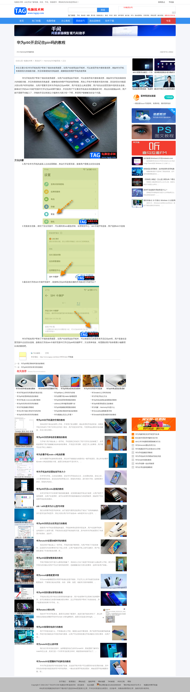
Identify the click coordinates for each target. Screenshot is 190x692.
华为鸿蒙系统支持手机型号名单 (147, 434)
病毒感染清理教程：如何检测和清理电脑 (159, 169)
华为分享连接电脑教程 (143, 467)
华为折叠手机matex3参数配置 (65, 396)
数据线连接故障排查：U (24, 629)
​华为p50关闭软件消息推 (93, 389)
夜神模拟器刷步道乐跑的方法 (164, 72)
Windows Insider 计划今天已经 (24, 507)
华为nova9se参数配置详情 (102, 411)
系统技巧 (38, 61)
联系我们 (72, 681)
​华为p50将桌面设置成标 (115, 389)
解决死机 (160, 15)
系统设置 (153, 15)
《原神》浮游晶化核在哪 (24, 553)
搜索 (103, 10)
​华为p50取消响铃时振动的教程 (33, 363)
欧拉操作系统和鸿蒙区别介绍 (146, 438)
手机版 (171, 2)
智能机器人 (100, 15)
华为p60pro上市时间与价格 (64, 393)
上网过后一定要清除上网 (24, 538)
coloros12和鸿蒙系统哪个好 (64, 404)
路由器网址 (138, 15)
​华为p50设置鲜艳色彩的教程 (27, 396)
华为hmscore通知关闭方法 (145, 445)
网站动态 (82, 681)
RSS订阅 (121, 681)
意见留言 (80, 685)
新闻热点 (161, 2)
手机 (78, 15)
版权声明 (91, 681)
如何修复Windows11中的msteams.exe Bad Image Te (158, 158)
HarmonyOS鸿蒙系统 (27, 52)
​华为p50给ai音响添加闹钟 (70, 389)
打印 (47, 353)
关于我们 (62, 681)
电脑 (88, 15)
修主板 (127, 15)
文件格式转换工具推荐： (24, 644)
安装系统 (146, 15)
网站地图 (101, 681)
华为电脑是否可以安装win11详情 (147, 449)
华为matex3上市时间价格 (101, 393)
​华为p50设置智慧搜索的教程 (65, 400)
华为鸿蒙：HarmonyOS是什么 (103, 407)
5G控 (111, 15)
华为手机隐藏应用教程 (25, 407)
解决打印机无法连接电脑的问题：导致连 (164, 89)
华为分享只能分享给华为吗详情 (29, 411)
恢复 (115, 15)
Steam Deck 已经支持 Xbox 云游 (24, 447)
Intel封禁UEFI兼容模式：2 (24, 522)
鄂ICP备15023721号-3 (132, 685)
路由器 (83, 15)
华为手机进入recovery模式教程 (28, 400)
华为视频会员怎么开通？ (63, 415)
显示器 (93, 15)
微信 (106, 15)
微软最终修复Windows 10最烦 (24, 492)
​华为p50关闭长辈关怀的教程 (32, 367)
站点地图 (90, 685)
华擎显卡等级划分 (24, 613)
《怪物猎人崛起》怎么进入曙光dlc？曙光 (159, 179)
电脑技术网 (28, 61)
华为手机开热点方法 (99, 396)
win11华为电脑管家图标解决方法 (147, 441)
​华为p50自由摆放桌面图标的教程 (104, 400)
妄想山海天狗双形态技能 (24, 583)
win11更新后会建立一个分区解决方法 (143, 72)
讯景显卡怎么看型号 (24, 598)
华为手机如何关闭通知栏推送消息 (29, 393)
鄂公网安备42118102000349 (109, 685)
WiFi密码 (121, 15)
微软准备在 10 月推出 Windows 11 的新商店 (159, 200)
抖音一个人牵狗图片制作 (24, 462)
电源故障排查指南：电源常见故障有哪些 (142, 89)
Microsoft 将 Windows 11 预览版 (24, 477)
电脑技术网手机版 (150, 685)
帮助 (129, 681)
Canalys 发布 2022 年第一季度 (24, 431)
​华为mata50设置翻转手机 (48, 389)
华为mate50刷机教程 (143, 460)
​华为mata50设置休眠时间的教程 (104, 415)
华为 (132, 15)
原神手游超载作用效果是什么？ (156, 190)
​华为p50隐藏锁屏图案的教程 (65, 407)
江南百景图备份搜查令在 (24, 568)
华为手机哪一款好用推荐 (144, 464)
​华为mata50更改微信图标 (25, 389)
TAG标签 (111, 681)
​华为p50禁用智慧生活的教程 (102, 404)
